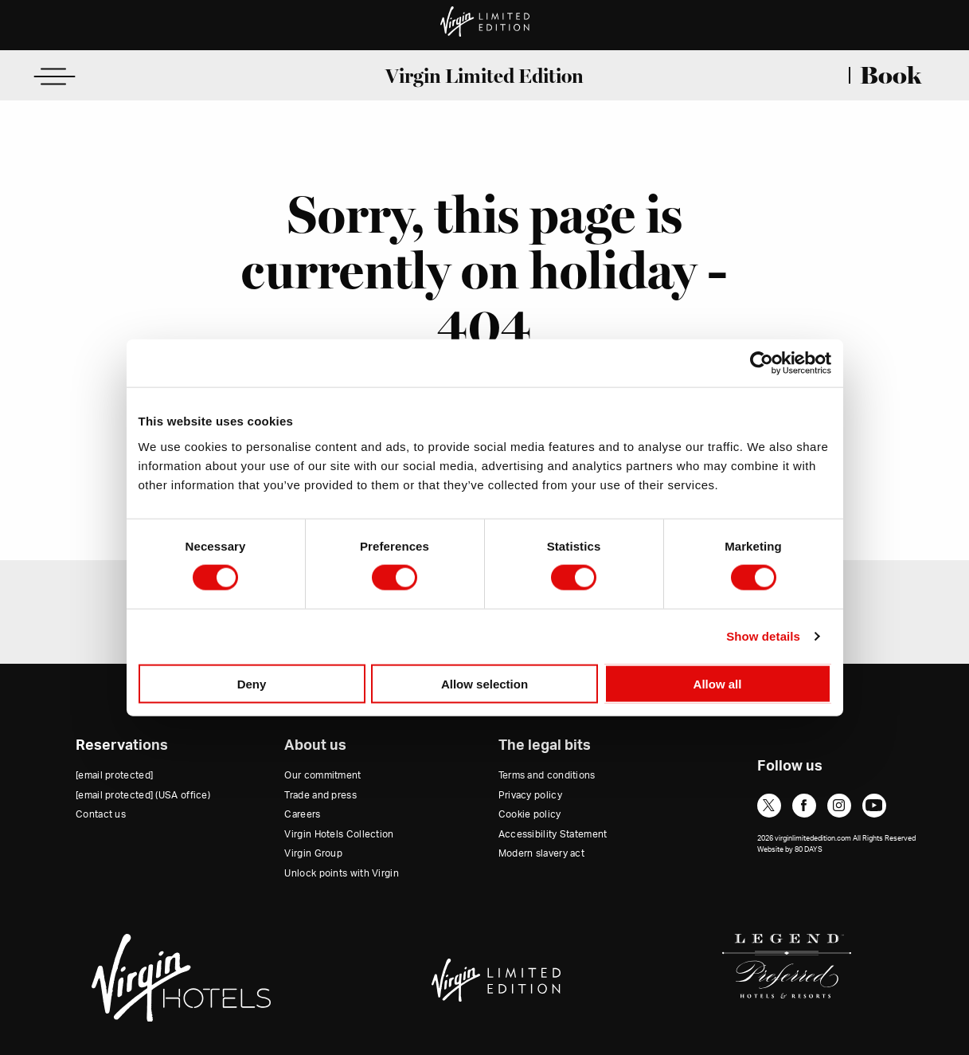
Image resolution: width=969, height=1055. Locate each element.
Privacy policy (530, 795)
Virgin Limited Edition (484, 76)
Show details (763, 636)
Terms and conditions (547, 775)
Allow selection (484, 683)
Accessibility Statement (553, 834)
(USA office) (143, 795)
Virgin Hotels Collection (338, 834)
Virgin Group (313, 853)
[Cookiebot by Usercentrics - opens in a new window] (761, 363)
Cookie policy (529, 814)
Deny (252, 683)
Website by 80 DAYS (789, 849)
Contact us (101, 814)
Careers (302, 814)
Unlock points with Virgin (341, 873)
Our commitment (322, 775)
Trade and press (320, 795)
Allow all (718, 683)
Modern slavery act (541, 853)
